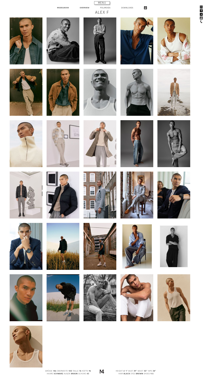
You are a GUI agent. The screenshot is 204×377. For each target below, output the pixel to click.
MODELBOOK (63, 8)
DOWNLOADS (127, 8)
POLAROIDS (105, 8)
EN (201, 7)
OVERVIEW (84, 8)
